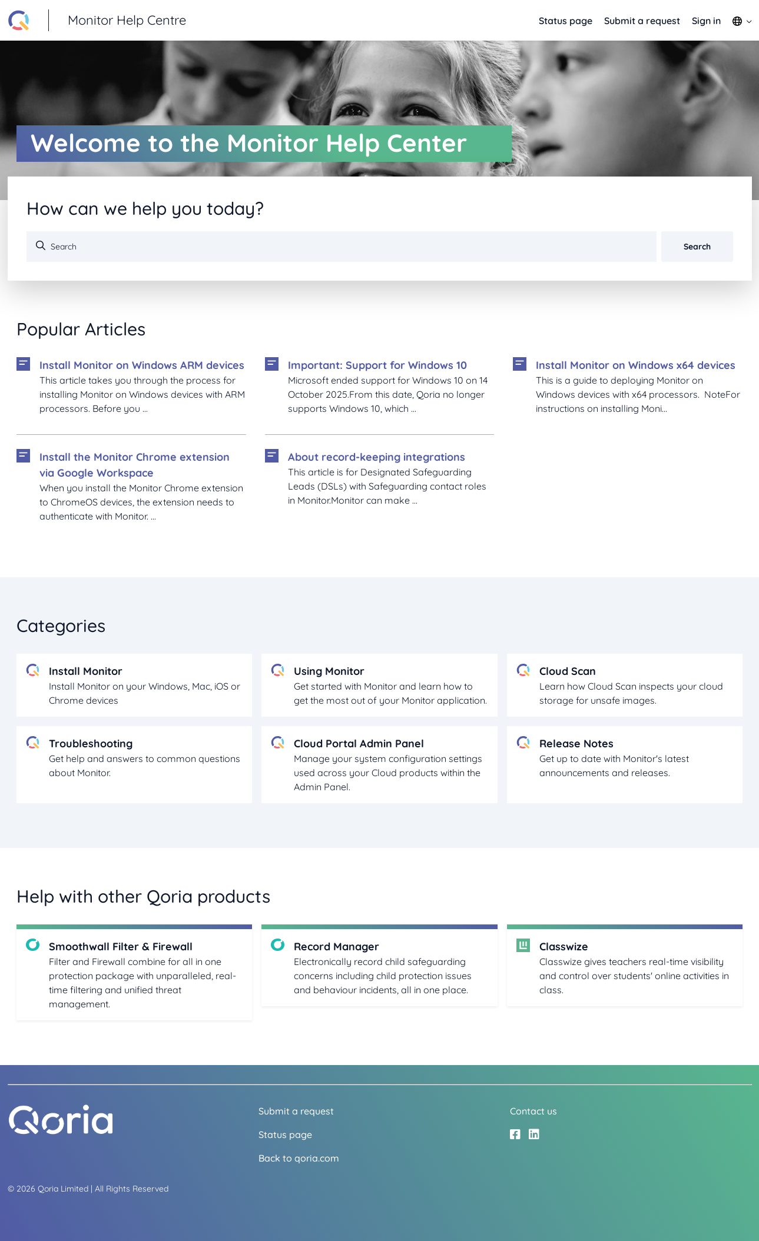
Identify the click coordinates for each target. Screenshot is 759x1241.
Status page (565, 20)
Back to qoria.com (298, 1158)
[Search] (341, 246)
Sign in (706, 20)
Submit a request (642, 20)
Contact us (533, 1111)
